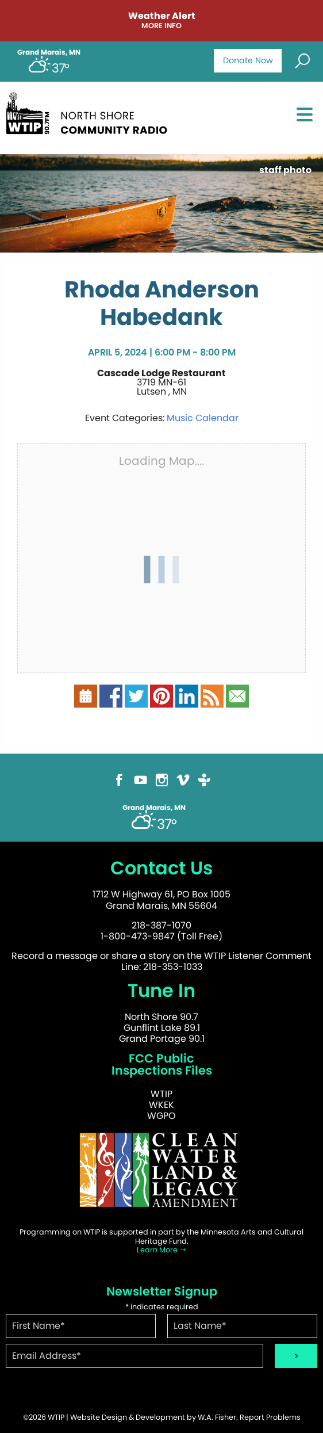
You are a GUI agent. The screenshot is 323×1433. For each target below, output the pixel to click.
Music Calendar (203, 418)
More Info (161, 26)
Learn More (162, 1249)
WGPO (161, 1115)
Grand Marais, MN (48, 52)
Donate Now (248, 60)
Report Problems (270, 1417)
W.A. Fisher (217, 1417)
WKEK (161, 1104)
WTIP (161, 1093)
